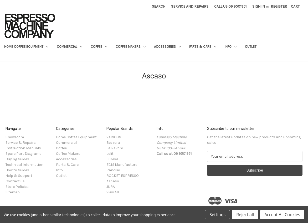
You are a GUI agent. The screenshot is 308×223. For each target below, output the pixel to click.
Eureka (112, 159)
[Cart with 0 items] (295, 6)
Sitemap (13, 192)
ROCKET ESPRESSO (122, 175)
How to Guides (17, 170)
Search (158, 6)
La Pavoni (114, 148)
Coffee (99, 47)
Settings (217, 214)
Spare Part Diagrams (24, 153)
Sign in (258, 6)
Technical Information (24, 164)
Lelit (110, 153)
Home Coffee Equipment (26, 47)
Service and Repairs (189, 6)
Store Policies (17, 186)
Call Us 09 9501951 (230, 6)
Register (279, 6)
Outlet (250, 47)
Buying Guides (17, 159)
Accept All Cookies (282, 214)
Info (231, 47)
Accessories (167, 47)
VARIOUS (113, 137)
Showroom (15, 137)
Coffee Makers (131, 47)
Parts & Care (202, 47)
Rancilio (113, 170)
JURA (110, 186)
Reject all (245, 214)
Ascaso (112, 181)
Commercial (69, 47)
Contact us (15, 181)
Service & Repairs (21, 142)
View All (112, 192)
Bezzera (113, 142)
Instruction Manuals (23, 148)
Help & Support (19, 175)
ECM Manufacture (121, 164)
